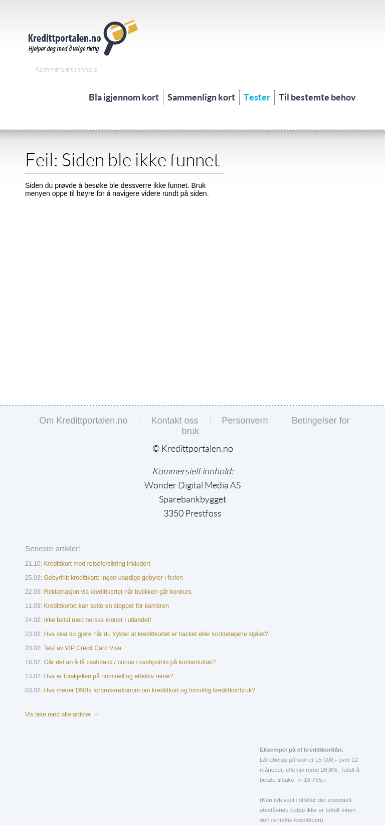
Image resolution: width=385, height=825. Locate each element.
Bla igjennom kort (124, 97)
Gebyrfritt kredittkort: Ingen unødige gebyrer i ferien (113, 577)
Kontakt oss (174, 421)
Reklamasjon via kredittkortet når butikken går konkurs (117, 591)
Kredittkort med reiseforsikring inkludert (97, 563)
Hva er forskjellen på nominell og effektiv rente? (108, 676)
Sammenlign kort (201, 97)
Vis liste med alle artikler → (62, 714)
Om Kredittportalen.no (83, 421)
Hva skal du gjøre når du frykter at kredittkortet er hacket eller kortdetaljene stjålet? (156, 634)
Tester (257, 97)
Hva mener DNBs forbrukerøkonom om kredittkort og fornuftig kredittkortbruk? (149, 690)
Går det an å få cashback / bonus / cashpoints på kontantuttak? (130, 662)
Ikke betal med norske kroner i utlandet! (97, 620)
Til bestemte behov (317, 97)
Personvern (245, 421)
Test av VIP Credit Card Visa (82, 648)
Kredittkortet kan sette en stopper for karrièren (106, 605)
